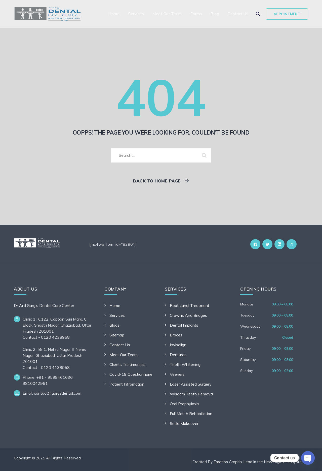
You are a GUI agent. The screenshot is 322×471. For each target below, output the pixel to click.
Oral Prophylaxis (184, 403)
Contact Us (238, 13)
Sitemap (116, 334)
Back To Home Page (157, 180)
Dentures (178, 354)
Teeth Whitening (185, 364)
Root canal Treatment (189, 305)
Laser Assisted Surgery (191, 384)
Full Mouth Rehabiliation (191, 413)
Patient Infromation (126, 384)
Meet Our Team (167, 13)
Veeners (177, 374)
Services (136, 13)
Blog (215, 13)
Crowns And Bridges (188, 315)
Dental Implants (184, 325)
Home (113, 13)
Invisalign (178, 344)
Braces (176, 334)
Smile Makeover (184, 423)
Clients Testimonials (127, 364)
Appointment (287, 14)
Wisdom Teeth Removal (192, 393)
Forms (196, 13)
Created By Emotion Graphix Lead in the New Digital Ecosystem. (249, 461)
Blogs (114, 325)
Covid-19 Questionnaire (130, 374)
